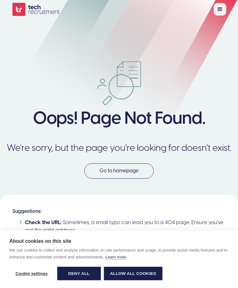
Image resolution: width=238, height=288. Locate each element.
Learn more (115, 257)
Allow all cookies (133, 273)
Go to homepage (119, 171)
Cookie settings (32, 273)
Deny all (78, 273)
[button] (220, 9)
